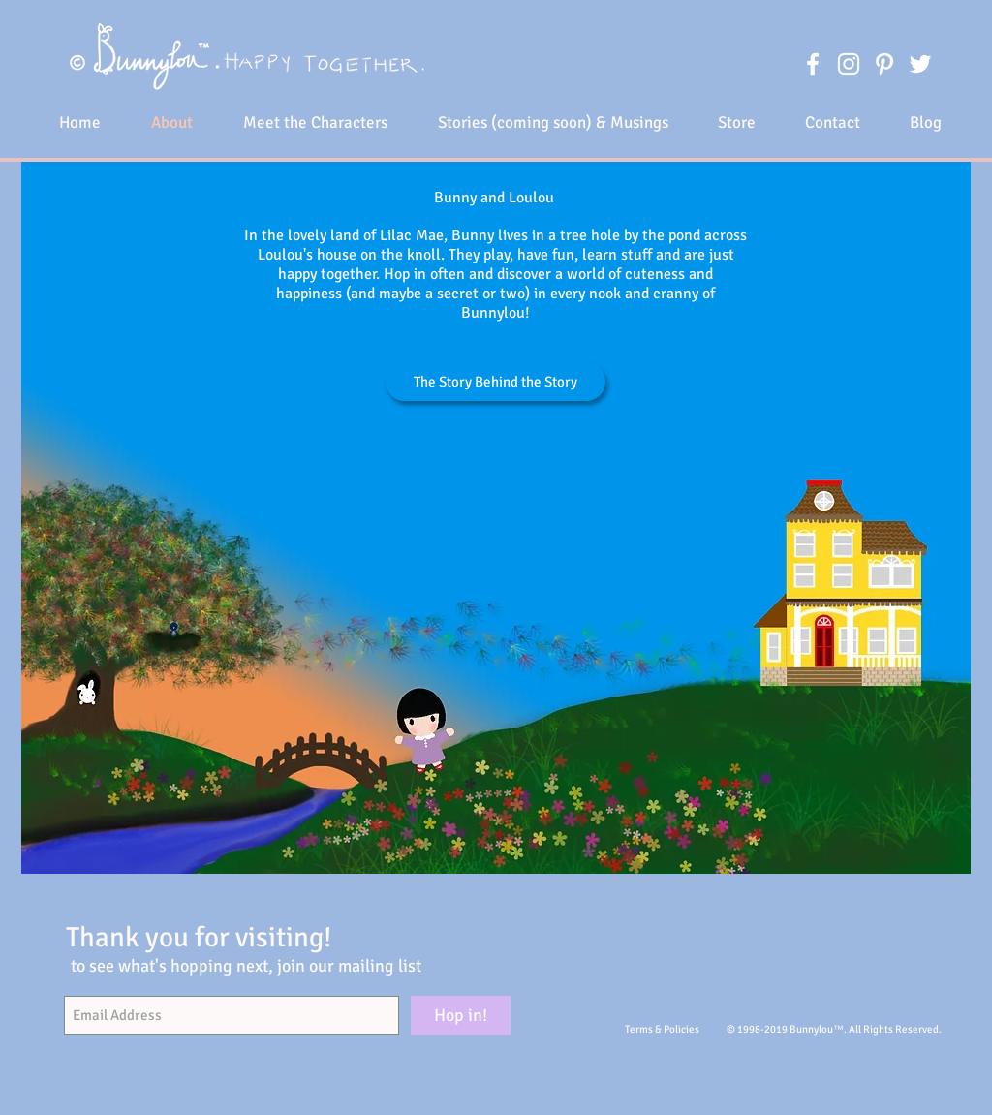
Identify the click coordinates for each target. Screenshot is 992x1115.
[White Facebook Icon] (812, 63)
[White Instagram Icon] (848, 63)
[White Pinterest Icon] (884, 63)
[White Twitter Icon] (920, 63)
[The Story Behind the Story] (495, 381)
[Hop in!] (461, 1015)
